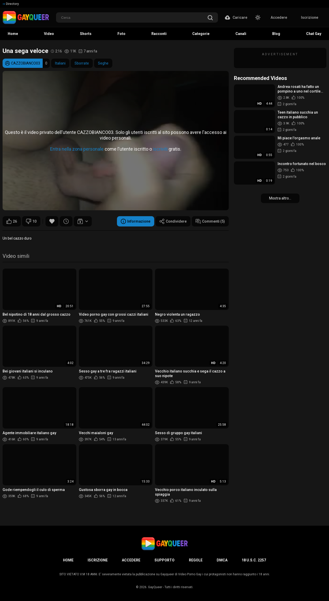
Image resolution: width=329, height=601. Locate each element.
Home (68, 560)
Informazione (135, 221)
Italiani (60, 63)
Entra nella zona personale (77, 149)
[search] (210, 18)
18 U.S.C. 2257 (254, 560)
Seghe (103, 63)
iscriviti (160, 149)
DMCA (222, 560)
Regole (196, 560)
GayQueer (155, 587)
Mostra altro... (280, 198)
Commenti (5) (210, 221)
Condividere (173, 221)
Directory (11, 4)
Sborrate (82, 63)
